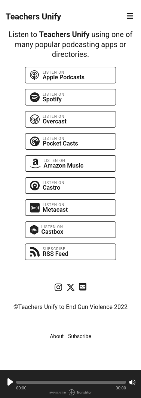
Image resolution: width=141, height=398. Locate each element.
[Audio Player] (70, 384)
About (57, 336)
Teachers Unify (33, 16)
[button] (71, 382)
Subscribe (79, 336)
